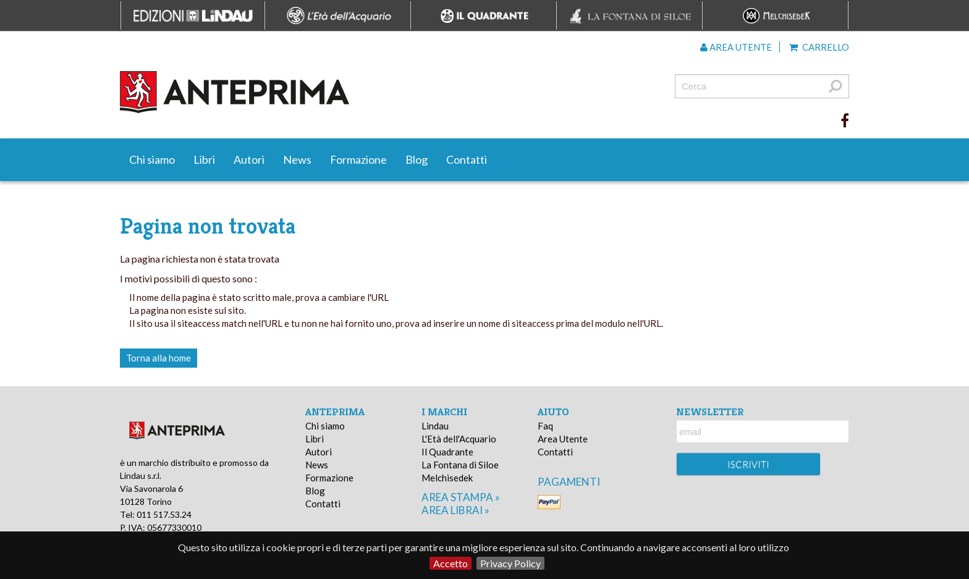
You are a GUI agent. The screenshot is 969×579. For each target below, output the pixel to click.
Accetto (450, 563)
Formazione (358, 159)
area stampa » (460, 497)
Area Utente (563, 438)
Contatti (466, 159)
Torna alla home (158, 357)
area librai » (455, 510)
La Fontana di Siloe (460, 464)
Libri (204, 159)
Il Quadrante (447, 451)
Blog (416, 159)
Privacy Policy (510, 563)
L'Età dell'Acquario (458, 438)
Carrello (819, 47)
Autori (249, 159)
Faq (545, 425)
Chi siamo (152, 159)
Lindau (435, 425)
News (297, 159)
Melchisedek (447, 477)
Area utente (736, 47)
